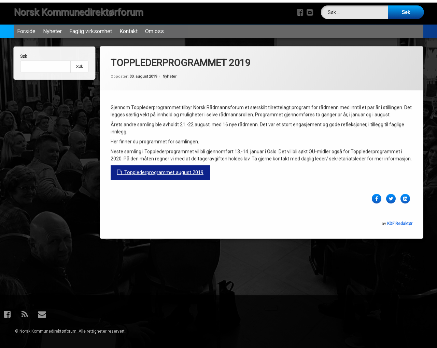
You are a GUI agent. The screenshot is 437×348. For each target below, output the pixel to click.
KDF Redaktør (399, 215)
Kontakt (128, 29)
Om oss (154, 29)
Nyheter (52, 29)
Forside (26, 29)
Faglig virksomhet (90, 29)
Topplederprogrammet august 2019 (160, 164)
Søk (20, 56)
